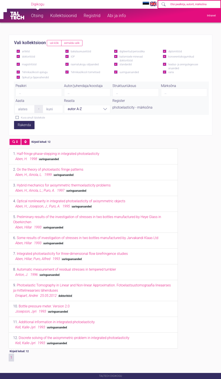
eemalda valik (72, 43)
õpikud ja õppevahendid (35, 77)
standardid (126, 64)
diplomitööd (175, 51)
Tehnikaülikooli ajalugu (35, 72)
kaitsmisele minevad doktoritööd (131, 58)
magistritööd (29, 64)
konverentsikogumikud (181, 56)
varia (171, 72)
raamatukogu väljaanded (85, 64)
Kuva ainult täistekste (33, 117)
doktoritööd (28, 56)
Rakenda (24, 125)
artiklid (26, 51)
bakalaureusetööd (81, 51)
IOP (73, 56)
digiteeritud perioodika (132, 51)
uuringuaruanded (129, 72)
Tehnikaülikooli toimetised (85, 72)
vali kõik (54, 43)
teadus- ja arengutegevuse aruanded (183, 66)
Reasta (69, 101)
